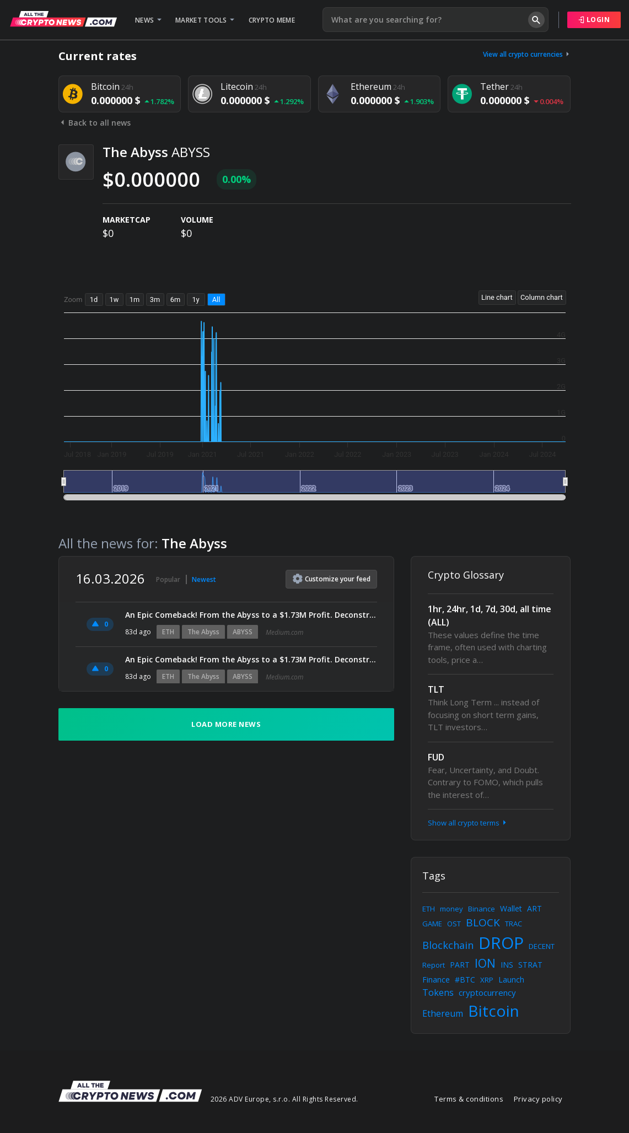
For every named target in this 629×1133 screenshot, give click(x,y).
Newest (204, 579)
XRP (486, 980)
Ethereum (442, 1013)
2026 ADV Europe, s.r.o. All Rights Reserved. (284, 1099)
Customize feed (331, 579)
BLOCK (483, 922)
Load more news (226, 724)
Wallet (511, 908)
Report (433, 965)
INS (507, 964)
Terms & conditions (468, 1099)
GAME (432, 924)
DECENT (542, 946)
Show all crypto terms (468, 823)
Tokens (438, 992)
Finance (436, 979)
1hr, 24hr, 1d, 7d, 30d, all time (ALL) (489, 615)
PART (460, 964)
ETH (168, 631)
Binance (481, 909)
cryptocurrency (487, 992)
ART (534, 908)
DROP (501, 942)
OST (454, 924)
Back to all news (94, 122)
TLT (436, 689)
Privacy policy (538, 1099)
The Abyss (203, 631)
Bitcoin (493, 1010)
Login (594, 19)
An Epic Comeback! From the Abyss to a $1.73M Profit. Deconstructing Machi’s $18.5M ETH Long (251, 614)
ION (485, 963)
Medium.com (284, 632)
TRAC (513, 924)
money (451, 909)
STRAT (530, 964)
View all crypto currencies (527, 54)
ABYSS (242, 631)
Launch (511, 979)
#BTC (465, 979)
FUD (436, 757)
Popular (168, 579)
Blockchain (448, 945)
